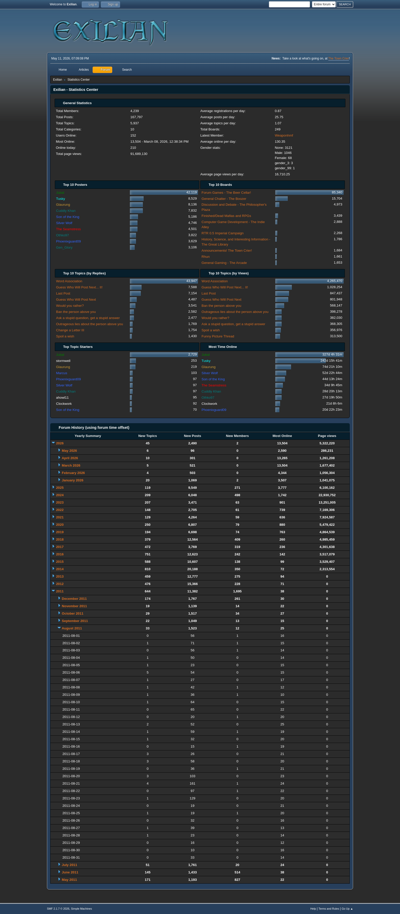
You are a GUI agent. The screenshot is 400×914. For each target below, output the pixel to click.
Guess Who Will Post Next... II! (79, 287)
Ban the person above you (76, 312)
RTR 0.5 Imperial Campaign (223, 233)
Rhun (206, 257)
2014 (60, 569)
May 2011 (69, 880)
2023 (60, 502)
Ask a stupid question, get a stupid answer (88, 318)
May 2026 (69, 451)
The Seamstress (68, 229)
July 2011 (69, 865)
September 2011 (75, 621)
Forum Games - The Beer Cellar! (226, 192)
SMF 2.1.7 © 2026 (58, 908)
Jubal (60, 192)
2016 (60, 554)
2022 (60, 510)
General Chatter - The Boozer (224, 199)
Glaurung (63, 204)
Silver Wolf (64, 223)
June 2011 (70, 872)
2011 (60, 591)
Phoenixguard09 (68, 241)
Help (313, 908)
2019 (60, 532)
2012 (60, 584)
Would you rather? (70, 306)
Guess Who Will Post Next (76, 299)
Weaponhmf (284, 135)
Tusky (60, 199)
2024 (60, 495)
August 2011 (72, 628)
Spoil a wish (65, 336)
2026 (60, 443)
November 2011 (74, 606)
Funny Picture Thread (218, 336)
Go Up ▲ (347, 908)
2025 (60, 488)
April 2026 (70, 458)
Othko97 (62, 235)
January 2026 (72, 480)
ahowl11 (62, 397)
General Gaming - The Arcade (224, 263)
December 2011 (74, 599)
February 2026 (73, 473)
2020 (60, 525)
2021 (60, 517)
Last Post (63, 293)
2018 (60, 539)
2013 (60, 576)
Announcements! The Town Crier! (227, 250)
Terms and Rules (329, 908)
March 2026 (71, 465)
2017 (60, 547)
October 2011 (72, 613)
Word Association (69, 281)
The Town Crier (338, 58)
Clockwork (64, 404)
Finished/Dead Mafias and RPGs (226, 216)
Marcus (61, 373)
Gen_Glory (64, 247)
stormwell (63, 361)
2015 (60, 562)
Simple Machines (81, 908)
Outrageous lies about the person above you (89, 324)
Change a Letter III (70, 330)
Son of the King (67, 217)
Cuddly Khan (66, 211)
